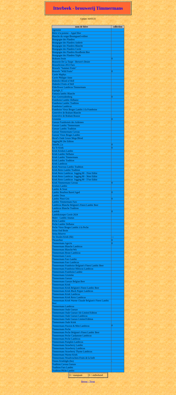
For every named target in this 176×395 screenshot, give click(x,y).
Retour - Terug (88, 381)
